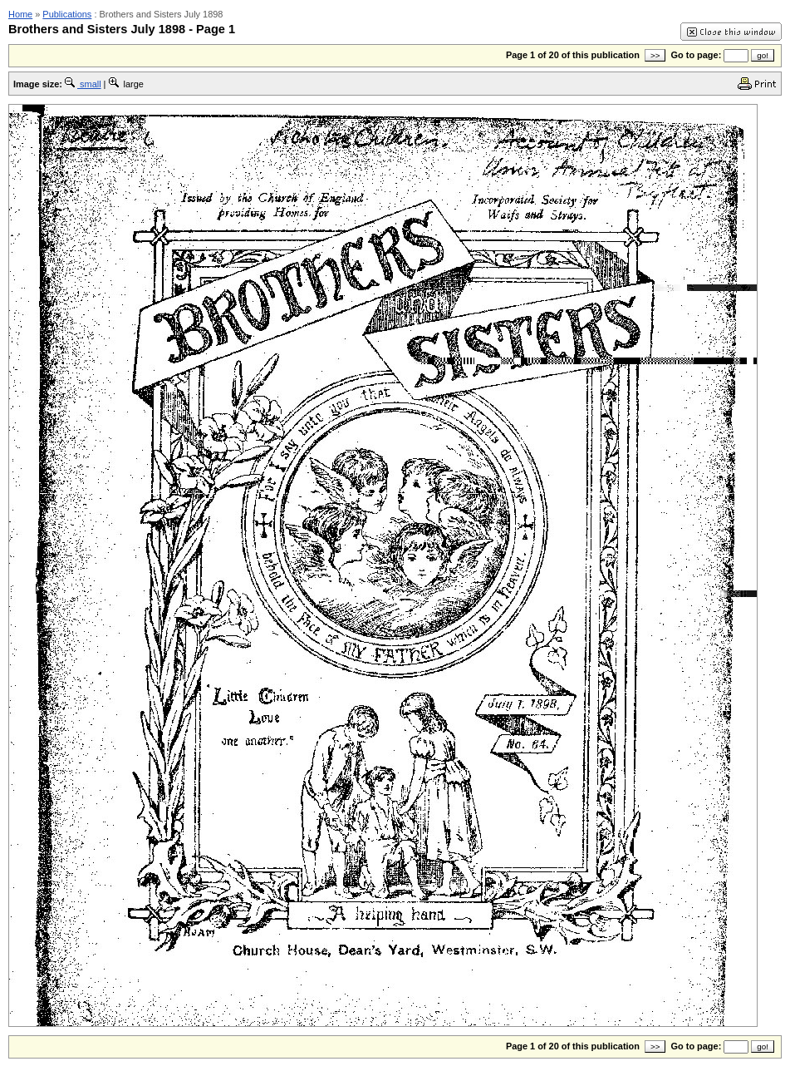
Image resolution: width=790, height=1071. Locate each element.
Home (20, 14)
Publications (66, 14)
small (83, 84)
